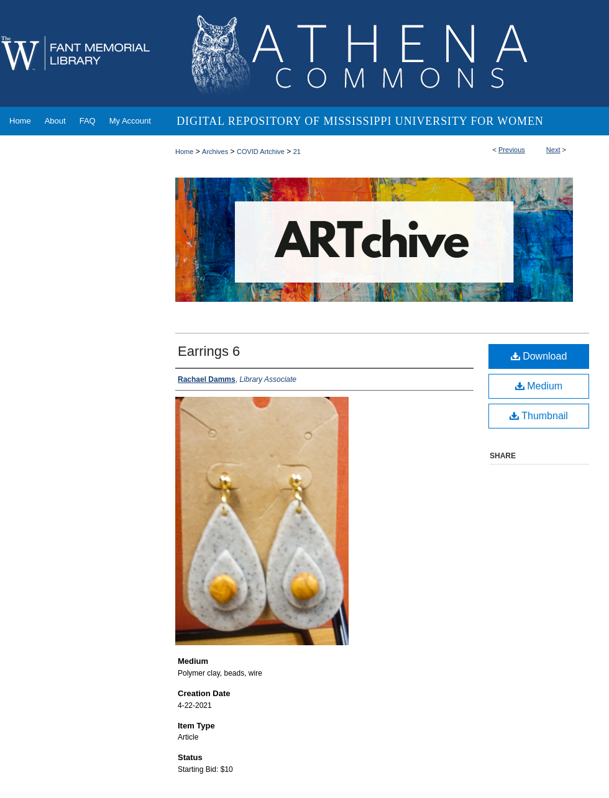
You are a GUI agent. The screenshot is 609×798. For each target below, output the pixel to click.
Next (553, 149)
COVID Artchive (261, 151)
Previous (511, 149)
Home (184, 151)
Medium (538, 386)
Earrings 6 (209, 351)
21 (297, 151)
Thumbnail (539, 415)
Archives (215, 151)
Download (539, 356)
